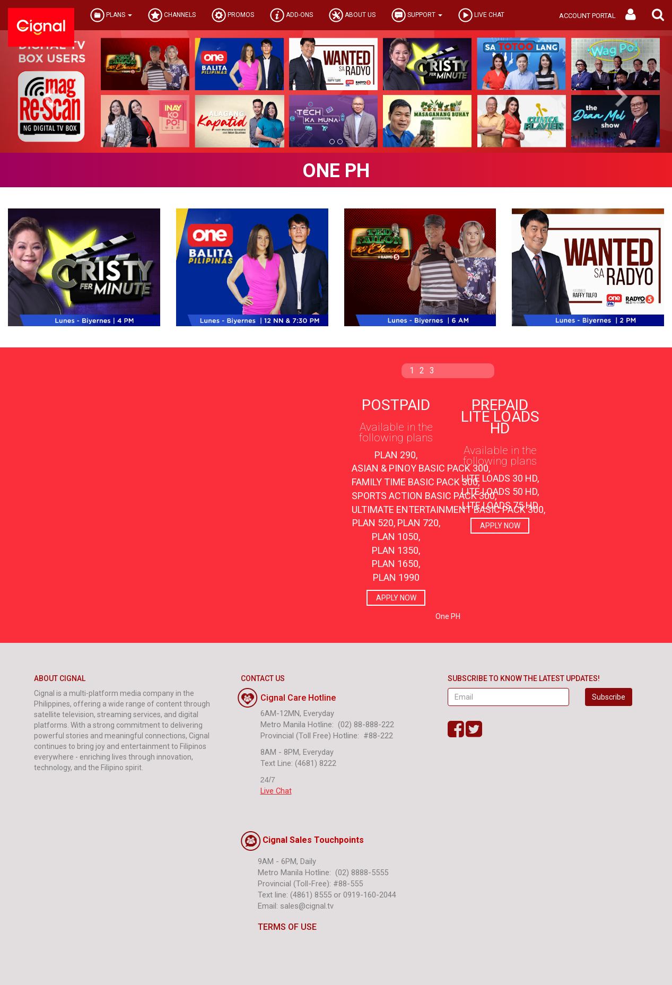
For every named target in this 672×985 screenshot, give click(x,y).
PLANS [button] (111, 15)
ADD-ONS (291, 15)
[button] (658, 15)
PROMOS (233, 15)
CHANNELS (172, 15)
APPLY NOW (396, 598)
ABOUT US (352, 15)
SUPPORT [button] (416, 15)
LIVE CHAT (481, 15)
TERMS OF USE (279, 927)
